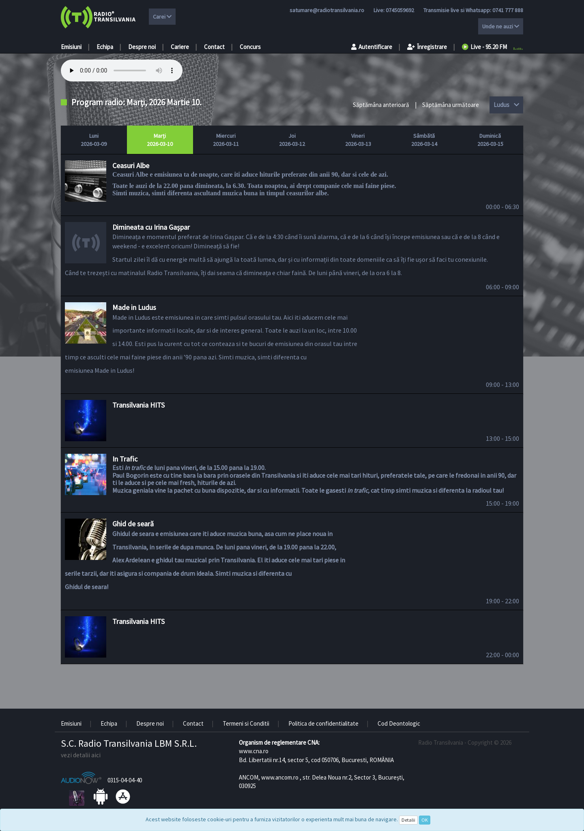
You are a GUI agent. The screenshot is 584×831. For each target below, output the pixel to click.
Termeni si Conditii (246, 723)
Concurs (250, 47)
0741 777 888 (507, 10)
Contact (214, 47)
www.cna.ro (253, 751)
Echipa (105, 47)
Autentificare (371, 47)
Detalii (408, 820)
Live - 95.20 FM (484, 47)
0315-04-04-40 (124, 780)
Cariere (180, 47)
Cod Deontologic (399, 723)
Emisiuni (71, 47)
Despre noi (142, 47)
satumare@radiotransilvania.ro (327, 10)
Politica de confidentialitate (323, 723)
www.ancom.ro (279, 777)
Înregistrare (427, 47)
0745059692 (400, 10)
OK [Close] (424, 820)
